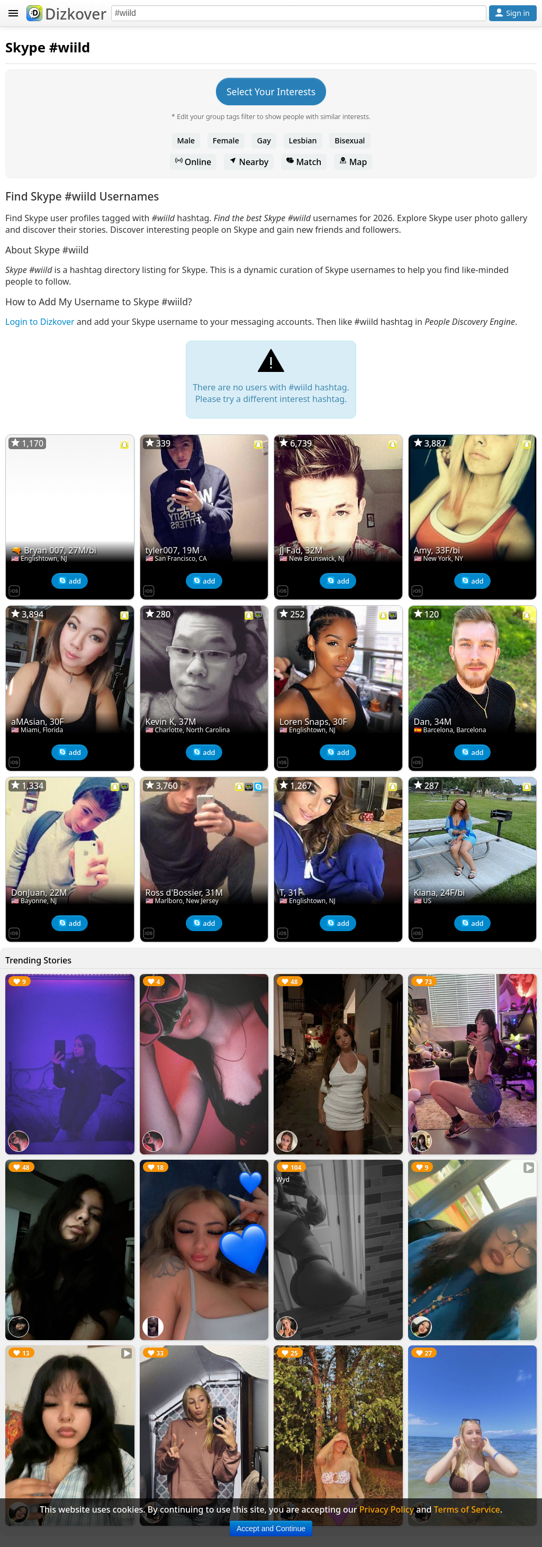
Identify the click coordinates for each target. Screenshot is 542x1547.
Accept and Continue (271, 1528)
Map (353, 162)
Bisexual (350, 140)
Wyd (283, 1179)
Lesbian (303, 140)
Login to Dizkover (40, 321)
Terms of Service (467, 1509)
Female (226, 140)
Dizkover (66, 14)
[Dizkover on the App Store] (14, 590)
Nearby (248, 162)
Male (186, 140)
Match (303, 162)
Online (193, 162)
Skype (25, 47)
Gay (263, 140)
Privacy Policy (386, 1509)
